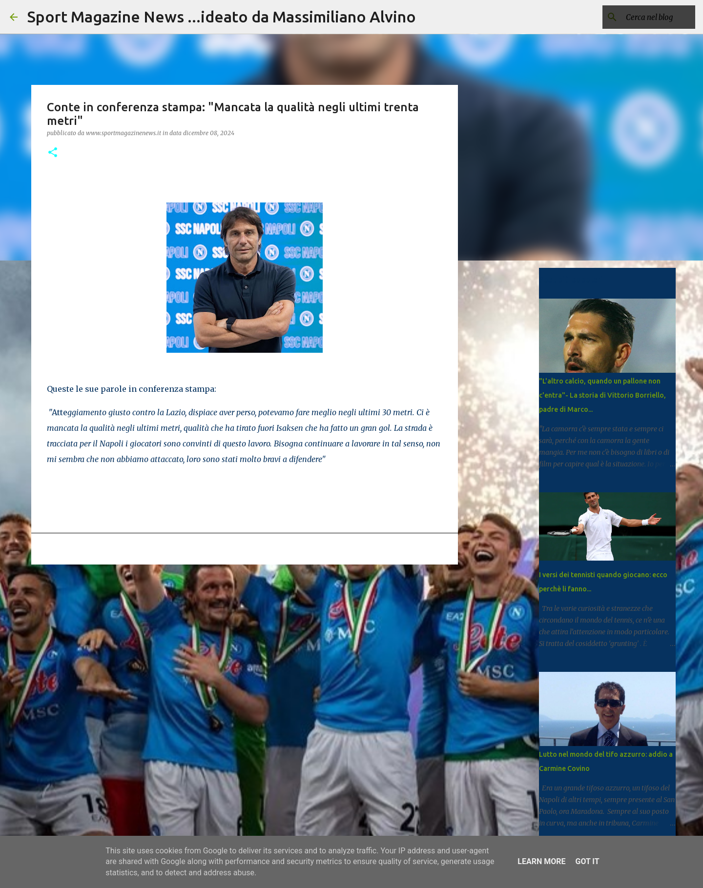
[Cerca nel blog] (644, 17)
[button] (53, 153)
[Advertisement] (244, 647)
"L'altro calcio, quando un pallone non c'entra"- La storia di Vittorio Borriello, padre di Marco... (602, 395)
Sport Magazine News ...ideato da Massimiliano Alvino (221, 16)
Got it (587, 861)
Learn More (541, 861)
